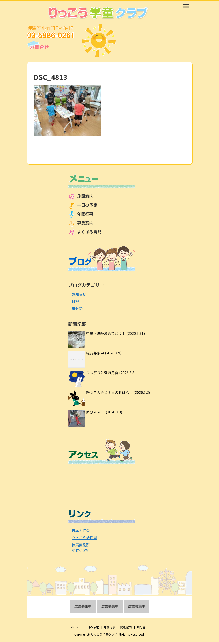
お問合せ (142, 627)
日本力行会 (81, 530)
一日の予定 (87, 205)
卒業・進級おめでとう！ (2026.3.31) (115, 333)
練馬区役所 (81, 544)
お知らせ (79, 294)
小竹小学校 (81, 550)
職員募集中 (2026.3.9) (103, 353)
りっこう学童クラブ (104, 634)
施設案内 (85, 196)
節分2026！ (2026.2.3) (104, 412)
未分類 (77, 308)
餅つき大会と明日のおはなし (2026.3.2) (118, 392)
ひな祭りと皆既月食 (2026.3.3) (111, 372)
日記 (75, 301)
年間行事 (85, 214)
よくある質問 (89, 232)
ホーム (75, 627)
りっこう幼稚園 (84, 537)
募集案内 (85, 223)
